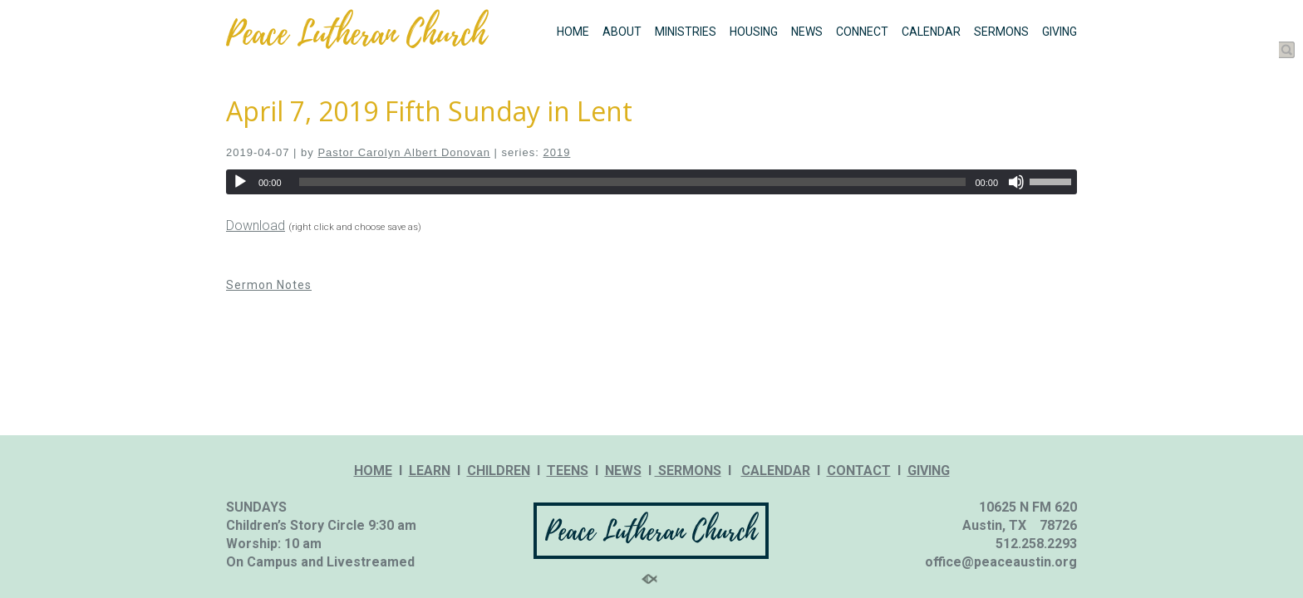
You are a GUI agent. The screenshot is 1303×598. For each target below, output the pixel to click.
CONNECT (862, 31)
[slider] (632, 182)
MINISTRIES (685, 31)
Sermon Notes (269, 285)
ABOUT (622, 31)
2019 (556, 152)
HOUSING (754, 31)
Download (255, 225)
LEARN (429, 470)
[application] (651, 181)
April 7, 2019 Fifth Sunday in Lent (429, 111)
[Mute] (1016, 182)
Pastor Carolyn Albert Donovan (403, 152)
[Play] (240, 182)
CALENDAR (931, 31)
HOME (573, 31)
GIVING (1059, 31)
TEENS (567, 470)
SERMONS (1001, 31)
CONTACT (859, 470)
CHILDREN (498, 470)
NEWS (807, 31)
